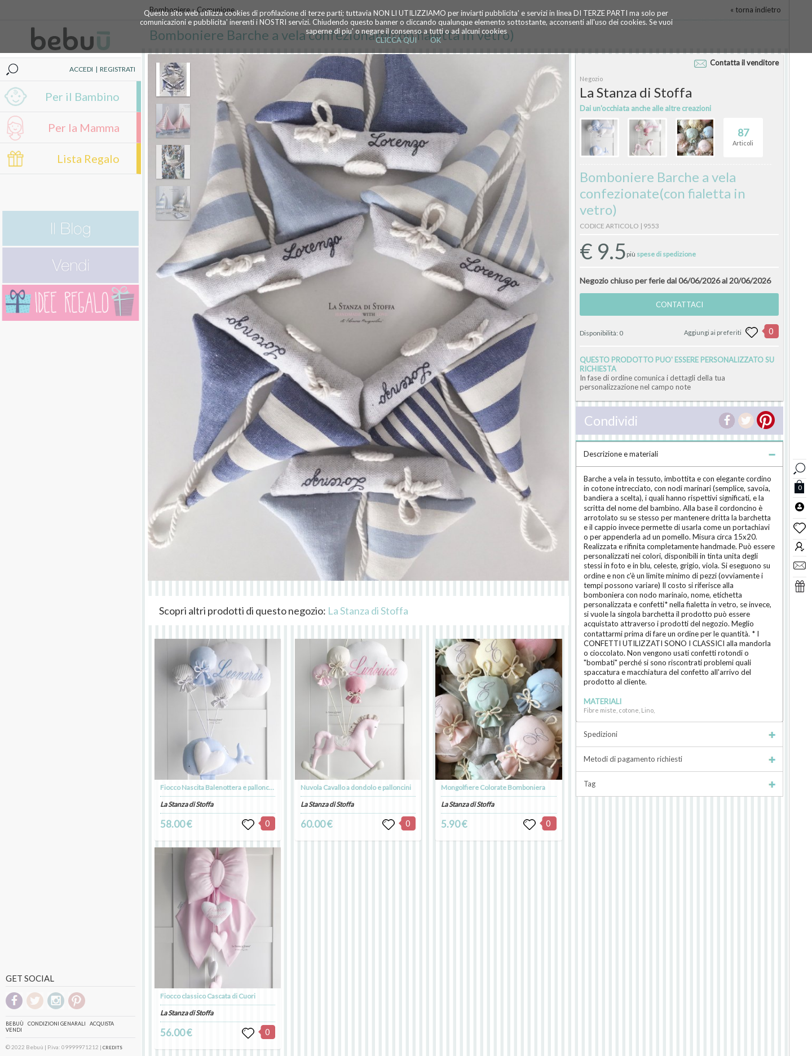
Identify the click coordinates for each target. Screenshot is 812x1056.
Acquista (102, 1023)
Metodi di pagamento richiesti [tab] (679, 758)
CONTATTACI (679, 304)
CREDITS (112, 1047)
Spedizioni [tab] (679, 734)
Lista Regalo (88, 158)
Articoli (742, 132)
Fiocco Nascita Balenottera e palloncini (218, 787)
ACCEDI (81, 69)
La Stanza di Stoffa (368, 610)
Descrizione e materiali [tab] (679, 453)
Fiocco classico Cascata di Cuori (207, 996)
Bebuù (15, 1023)
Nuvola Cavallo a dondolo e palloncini (356, 787)
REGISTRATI (117, 69)
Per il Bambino (82, 96)
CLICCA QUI (396, 40)
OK (435, 40)
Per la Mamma (84, 127)
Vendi (14, 1030)
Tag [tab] (679, 783)
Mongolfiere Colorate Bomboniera (493, 787)
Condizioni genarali (57, 1023)
